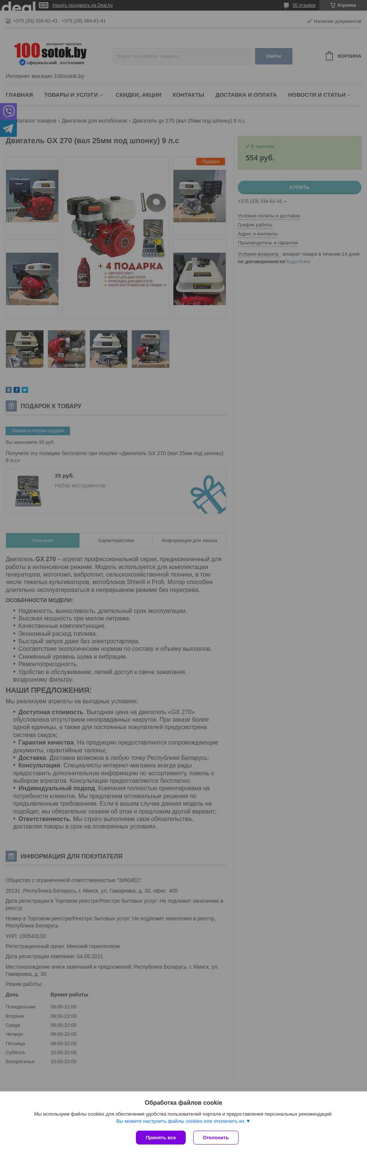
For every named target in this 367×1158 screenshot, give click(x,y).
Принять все (161, 1137)
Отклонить (216, 1137)
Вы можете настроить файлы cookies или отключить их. (181, 1121)
